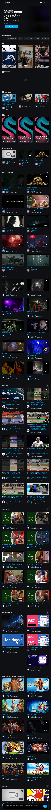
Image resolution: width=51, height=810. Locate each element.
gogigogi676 (9, 161)
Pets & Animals (28, 38)
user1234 (25, 105)
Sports (37, 38)
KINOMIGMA (9, 230)
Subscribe (18, 12)
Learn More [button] (6, 807)
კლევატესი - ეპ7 (12, 16)
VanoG (41, 162)
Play (11, 26)
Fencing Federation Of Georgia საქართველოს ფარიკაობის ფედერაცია (14, 406)
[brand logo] (6, 2)
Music (20, 38)
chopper (41, 105)
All (4, 38)
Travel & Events (45, 38)
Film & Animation (12, 38)
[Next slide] (48, 92)
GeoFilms (9, 106)
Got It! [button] (45, 806)
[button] (47, 2)
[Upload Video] (44, 2)
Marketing (34, 649)
